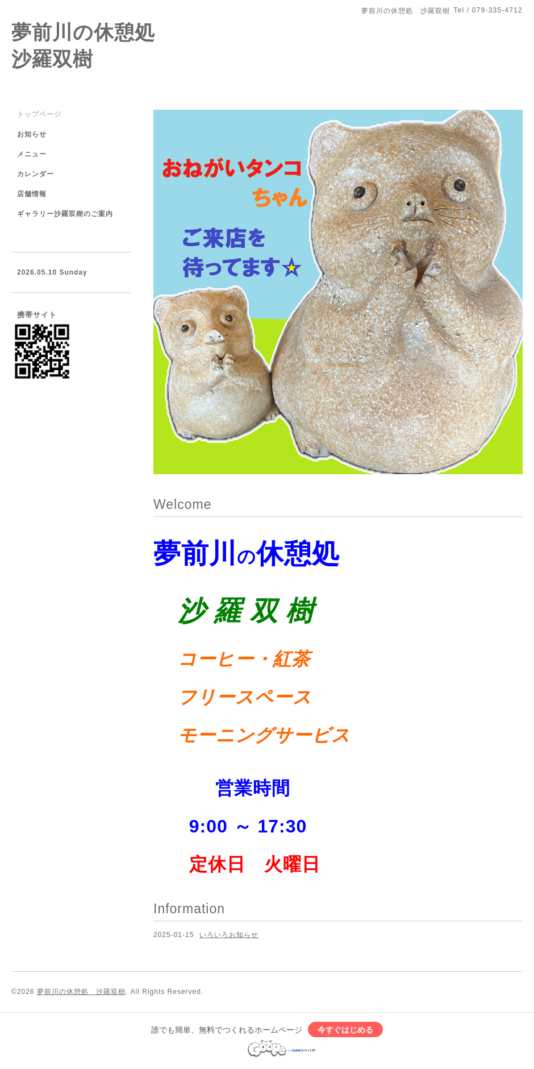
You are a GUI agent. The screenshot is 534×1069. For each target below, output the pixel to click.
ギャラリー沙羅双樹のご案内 (65, 214)
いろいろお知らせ (228, 935)
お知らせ (32, 134)
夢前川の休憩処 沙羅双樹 (81, 992)
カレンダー (35, 174)
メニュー (32, 154)
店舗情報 (32, 194)
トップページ (39, 114)
